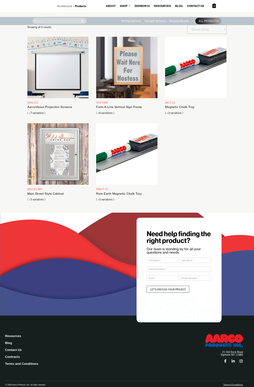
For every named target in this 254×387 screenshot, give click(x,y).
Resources (13, 332)
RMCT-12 (127, 155)
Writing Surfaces (131, 16)
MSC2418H (58, 155)
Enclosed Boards (179, 16)
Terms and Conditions (21, 360)
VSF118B (127, 69)
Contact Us (13, 346)
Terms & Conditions (233, 381)
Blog (8, 339)
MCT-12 (195, 69)
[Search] (83, 17)
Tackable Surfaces (155, 16)
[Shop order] (207, 25)
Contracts (12, 353)
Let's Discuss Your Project (168, 285)
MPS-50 (58, 69)
